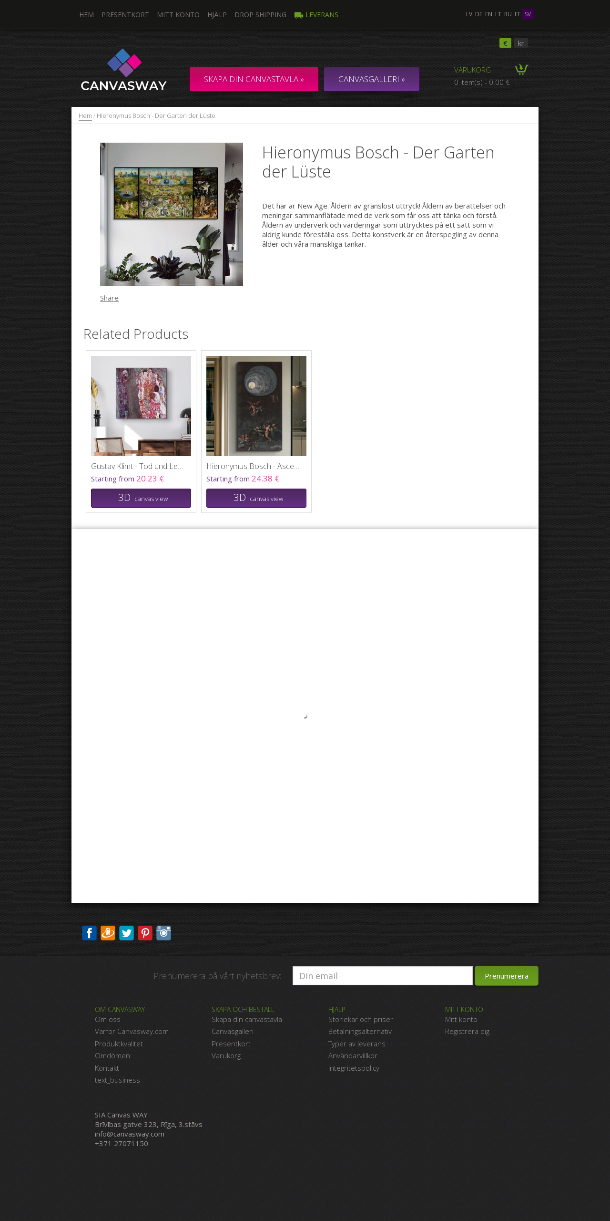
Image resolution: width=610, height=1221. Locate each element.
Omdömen (112, 1055)
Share (109, 298)
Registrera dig (467, 1031)
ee (517, 14)
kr (521, 43)
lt (498, 14)
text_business (117, 1080)
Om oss (108, 1019)
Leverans (316, 14)
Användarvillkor (352, 1055)
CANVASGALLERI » (371, 78)
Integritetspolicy (353, 1068)
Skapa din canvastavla (247, 1019)
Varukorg (472, 69)
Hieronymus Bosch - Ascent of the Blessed (254, 466)
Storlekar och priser (360, 1019)
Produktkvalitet (119, 1043)
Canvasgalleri (233, 1031)
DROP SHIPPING (260, 14)
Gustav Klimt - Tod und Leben (138, 466)
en (488, 14)
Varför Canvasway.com (132, 1031)
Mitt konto (178, 14)
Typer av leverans (357, 1043)
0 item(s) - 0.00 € (482, 82)
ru (508, 14)
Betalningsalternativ (360, 1031)
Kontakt (107, 1068)
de (478, 14)
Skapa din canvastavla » (254, 78)
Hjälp (217, 14)
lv (469, 14)
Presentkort (125, 14)
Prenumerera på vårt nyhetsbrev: (217, 975)
